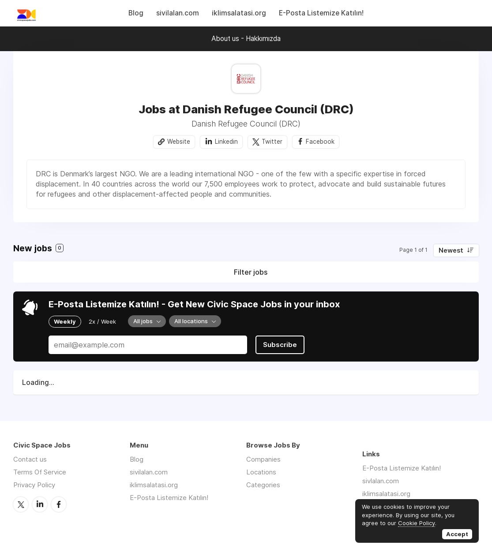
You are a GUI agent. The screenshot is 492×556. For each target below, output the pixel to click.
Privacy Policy (34, 485)
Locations (261, 472)
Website (178, 141)
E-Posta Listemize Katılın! (321, 13)
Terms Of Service (39, 472)
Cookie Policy (416, 522)
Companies (263, 459)
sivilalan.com (177, 13)
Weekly (65, 321)
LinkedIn (39, 504)
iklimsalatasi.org (239, 13)
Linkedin (226, 141)
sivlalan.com (380, 481)
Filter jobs (250, 272)
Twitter (272, 141)
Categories (263, 485)
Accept (457, 533)
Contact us (30, 459)
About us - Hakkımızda (246, 38)
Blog (135, 13)
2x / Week (102, 321)
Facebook (320, 141)
